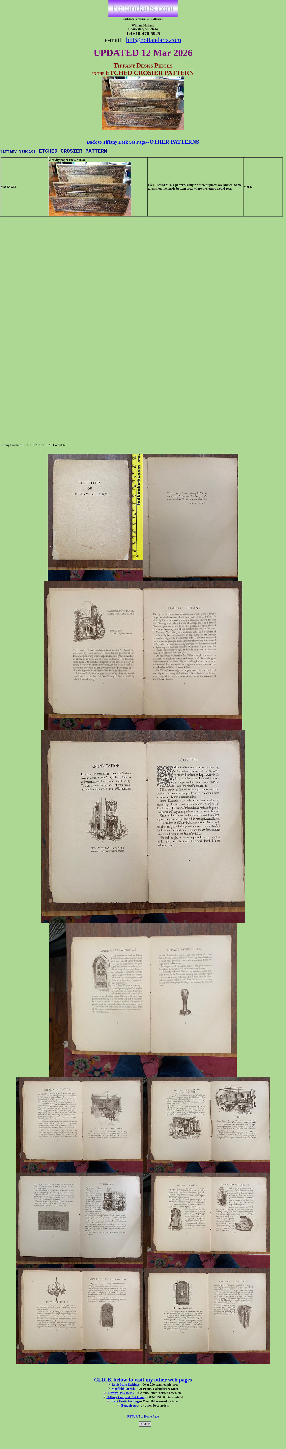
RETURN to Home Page (143, 1417)
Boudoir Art (129, 1406)
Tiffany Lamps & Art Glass (123, 1398)
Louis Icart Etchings (124, 1385)
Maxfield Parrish (121, 1390)
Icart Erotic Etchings (123, 1402)
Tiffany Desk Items (119, 1394)
